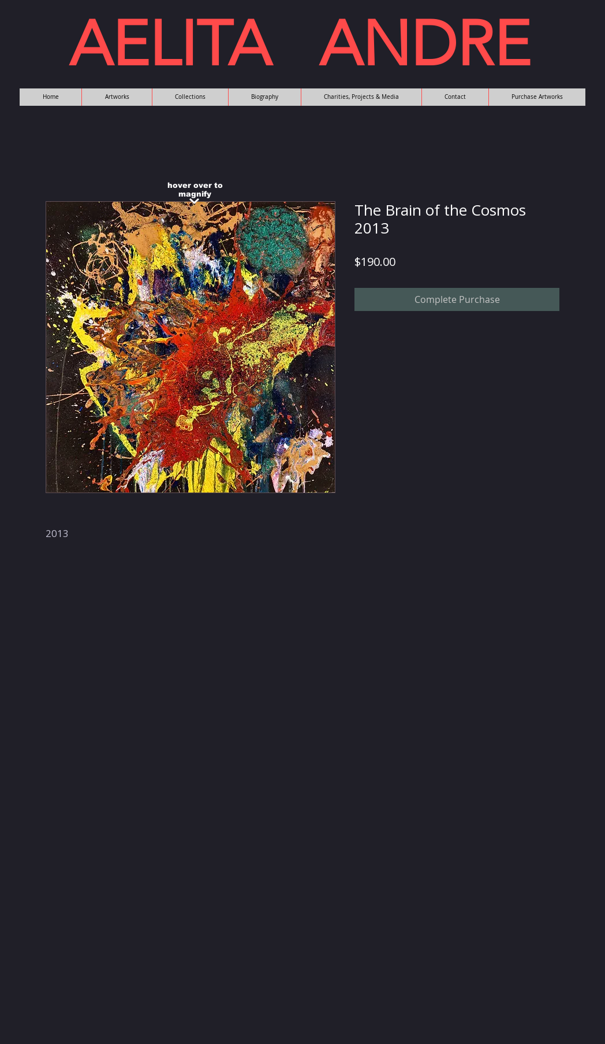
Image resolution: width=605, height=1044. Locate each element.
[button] (116, 97)
